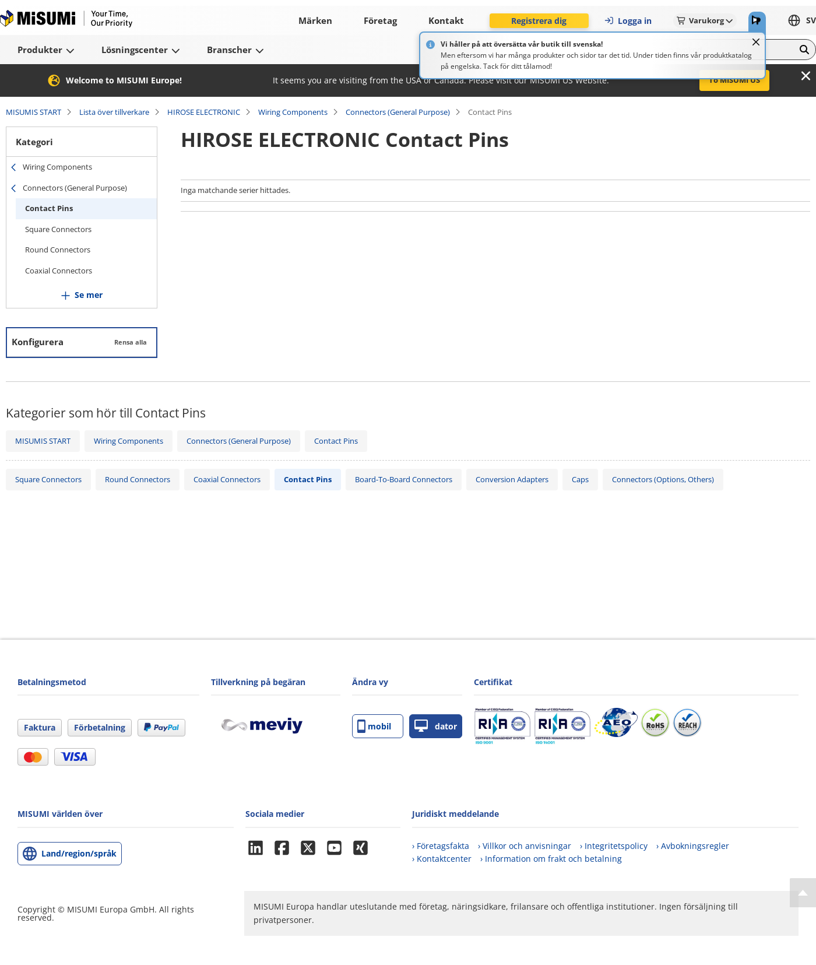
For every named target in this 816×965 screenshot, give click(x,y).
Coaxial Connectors (58, 270)
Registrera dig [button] (539, 20)
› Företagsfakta (440, 845)
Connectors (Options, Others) (663, 479)
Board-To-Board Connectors (403, 479)
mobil (374, 726)
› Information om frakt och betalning (551, 858)
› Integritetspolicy (614, 845)
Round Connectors (57, 249)
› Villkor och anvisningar (524, 845)
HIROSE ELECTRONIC (203, 112)
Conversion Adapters (512, 479)
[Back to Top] (803, 892)
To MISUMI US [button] (734, 80)
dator (435, 726)
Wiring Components (293, 112)
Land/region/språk (79, 853)
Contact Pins (49, 208)
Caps (580, 479)
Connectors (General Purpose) (398, 112)
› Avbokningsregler (692, 845)
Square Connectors (58, 229)
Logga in (628, 20)
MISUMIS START (33, 112)
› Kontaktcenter (442, 858)
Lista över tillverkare (114, 112)
